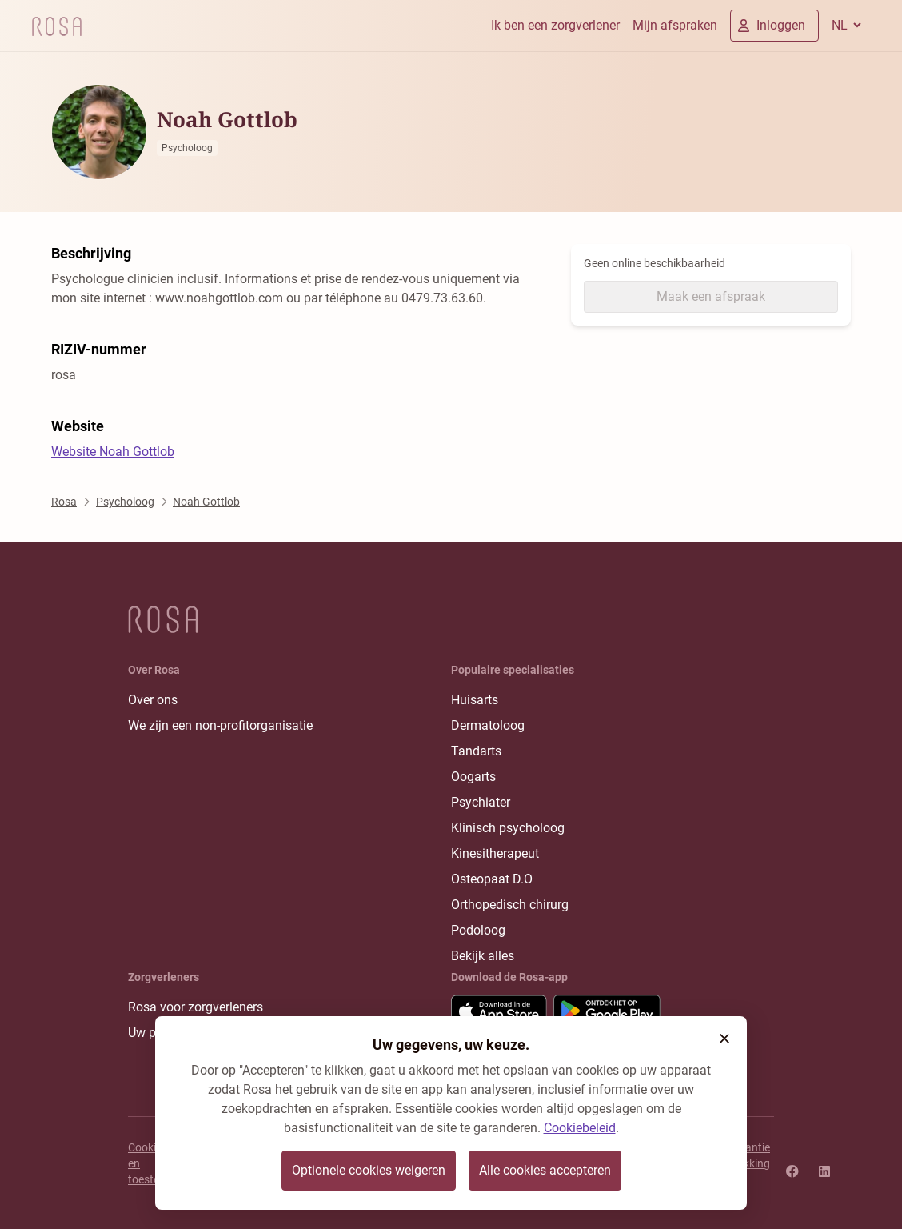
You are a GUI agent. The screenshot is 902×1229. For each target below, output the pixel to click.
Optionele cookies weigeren (368, 1170)
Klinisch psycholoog (508, 827)
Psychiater (480, 802)
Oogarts (473, 776)
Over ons (153, 699)
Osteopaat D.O (492, 879)
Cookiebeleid (580, 1127)
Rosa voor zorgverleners (195, 1007)
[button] (724, 1038)
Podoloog (478, 930)
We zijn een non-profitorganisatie (220, 725)
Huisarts (474, 699)
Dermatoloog (488, 725)
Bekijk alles (482, 955)
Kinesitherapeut (495, 853)
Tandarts (476, 751)
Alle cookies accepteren (545, 1170)
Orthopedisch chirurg (510, 904)
